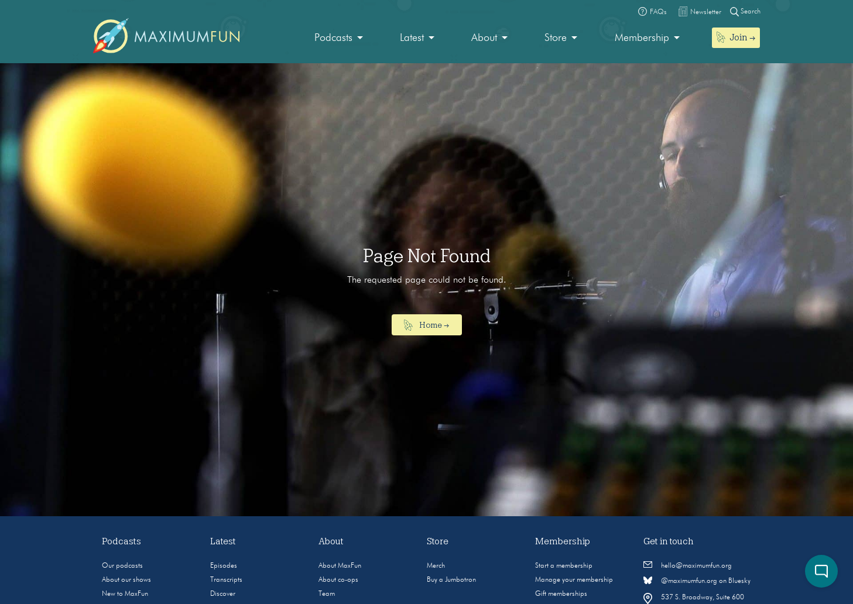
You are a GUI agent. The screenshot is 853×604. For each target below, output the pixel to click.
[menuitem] (339, 38)
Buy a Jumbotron (451, 580)
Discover (222, 594)
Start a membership (563, 565)
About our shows (126, 580)
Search (745, 11)
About (484, 38)
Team (326, 594)
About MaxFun (339, 565)
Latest (412, 38)
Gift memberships (561, 594)
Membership (642, 38)
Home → (426, 325)
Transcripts (226, 580)
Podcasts (333, 38)
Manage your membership (574, 580)
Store (555, 38)
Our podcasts (122, 565)
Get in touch (668, 541)
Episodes (223, 565)
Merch (436, 565)
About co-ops (338, 580)
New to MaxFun (125, 594)
